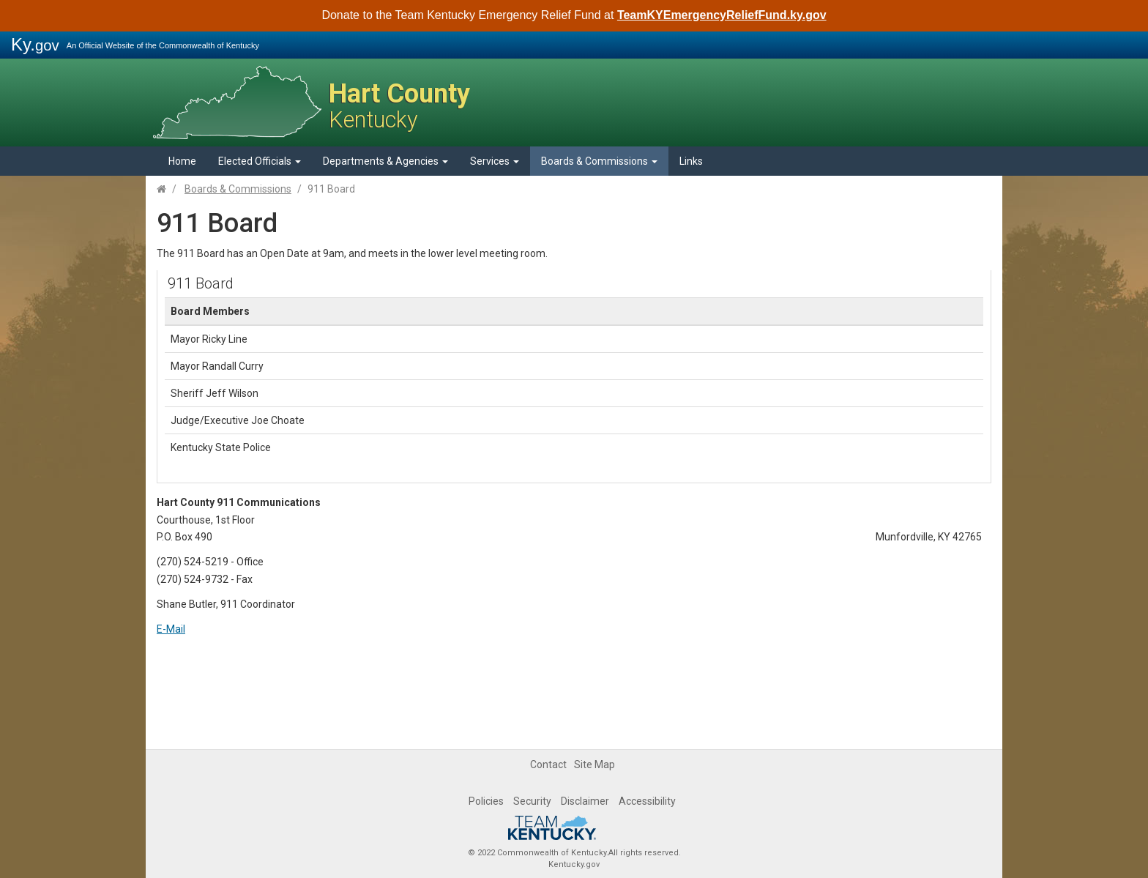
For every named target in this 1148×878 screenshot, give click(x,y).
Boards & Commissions (599, 161)
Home (182, 161)
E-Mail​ (171, 629)
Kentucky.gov (574, 864)
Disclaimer (585, 801)
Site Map (594, 764)
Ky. (35, 44)
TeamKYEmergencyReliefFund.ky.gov (722, 15)
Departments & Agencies (385, 161)
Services (494, 161)
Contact (548, 764)
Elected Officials (259, 161)
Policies (486, 801)
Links (691, 161)
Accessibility (647, 801)
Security (532, 801)
